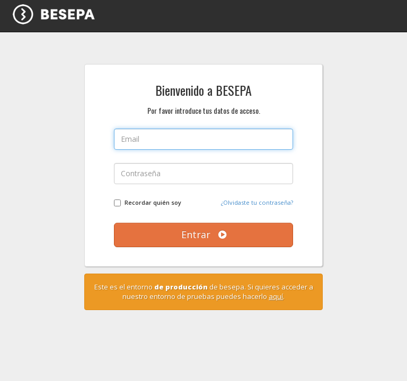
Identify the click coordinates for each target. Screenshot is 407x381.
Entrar (203, 234)
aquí (276, 296)
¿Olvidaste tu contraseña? (257, 202)
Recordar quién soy (153, 202)
